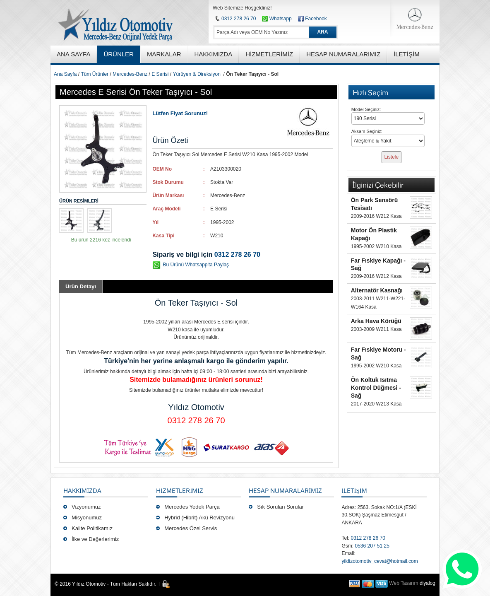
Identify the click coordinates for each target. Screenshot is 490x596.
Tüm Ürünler (94, 74)
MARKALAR (164, 54)
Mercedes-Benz (130, 74)
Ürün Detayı (80, 286)
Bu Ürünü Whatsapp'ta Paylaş (196, 265)
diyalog (427, 583)
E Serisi (159, 74)
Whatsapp (276, 19)
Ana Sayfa (65, 74)
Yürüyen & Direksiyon (197, 74)
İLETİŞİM (354, 490)
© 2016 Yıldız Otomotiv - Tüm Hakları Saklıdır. (105, 584)
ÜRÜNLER (118, 54)
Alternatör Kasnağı (377, 290)
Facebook (316, 19)
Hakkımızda (82, 490)
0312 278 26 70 (238, 19)
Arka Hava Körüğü (376, 321)
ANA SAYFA (73, 54)
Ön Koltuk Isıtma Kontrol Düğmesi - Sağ (376, 387)
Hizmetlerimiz (179, 490)
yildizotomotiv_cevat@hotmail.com (379, 561)
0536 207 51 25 (372, 546)
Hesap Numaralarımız (285, 490)
